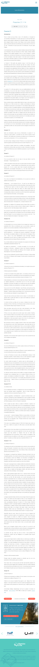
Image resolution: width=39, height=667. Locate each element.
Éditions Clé (22, 651)
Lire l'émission (8, 619)
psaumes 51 (10, 81)
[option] (10, 633)
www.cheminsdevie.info (31, 649)
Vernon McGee (12, 590)
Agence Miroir (21, 662)
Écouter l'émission (11, 616)
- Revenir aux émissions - (20, 598)
